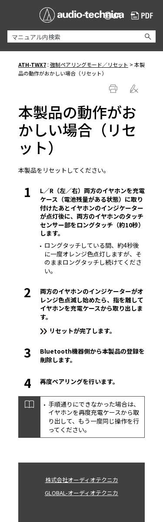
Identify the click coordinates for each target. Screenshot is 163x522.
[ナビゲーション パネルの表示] (12, 14)
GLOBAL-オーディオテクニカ (81, 493)
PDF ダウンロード (142, 16)
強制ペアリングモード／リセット (89, 64)
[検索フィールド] (81, 36)
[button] (148, 36)
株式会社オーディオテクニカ (81, 480)
